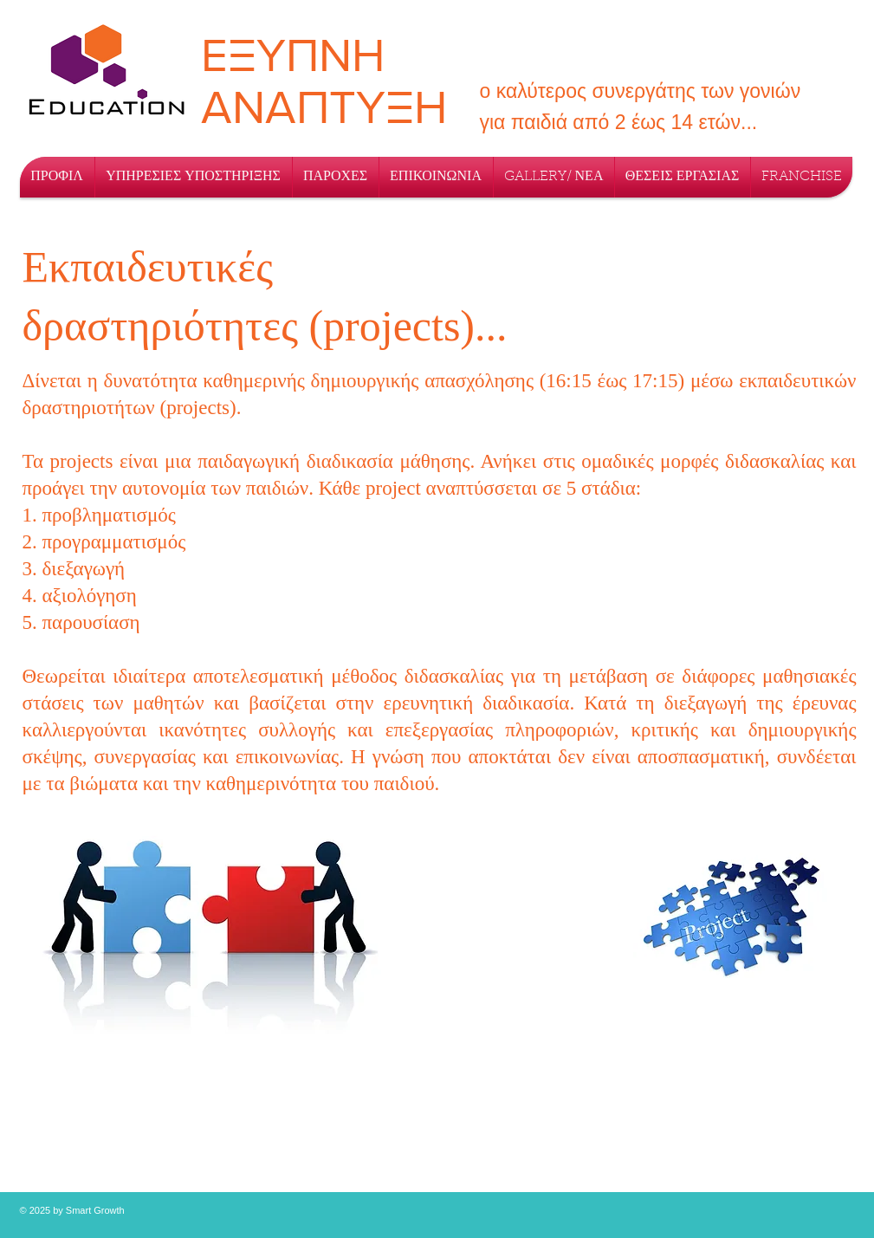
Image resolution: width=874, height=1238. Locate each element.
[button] (193, 177)
